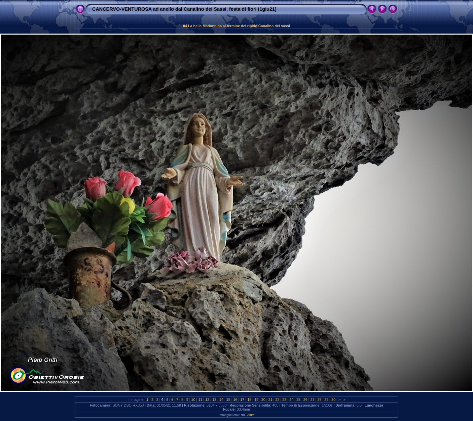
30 (333, 399)
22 (278, 399)
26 (305, 399)
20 (263, 399)
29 (326, 399)
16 (235, 399)
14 (221, 399)
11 (200, 399)
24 (291, 399)
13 (214, 399)
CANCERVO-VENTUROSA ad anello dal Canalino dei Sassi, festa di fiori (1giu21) (184, 9)
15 (228, 399)
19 (256, 399)
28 (319, 399)
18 (249, 399)
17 (242, 399)
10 (193, 399)
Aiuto (251, 415)
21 (270, 399)
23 (284, 399)
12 (207, 399)
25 (298, 399)
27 (313, 399)
